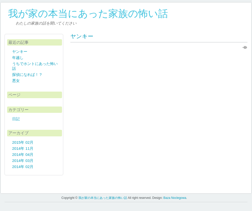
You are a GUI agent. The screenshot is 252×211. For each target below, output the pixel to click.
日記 (16, 119)
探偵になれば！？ (27, 74)
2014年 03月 (22, 160)
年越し (18, 57)
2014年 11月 (22, 148)
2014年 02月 (22, 166)
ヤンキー (81, 36)
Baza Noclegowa (174, 198)
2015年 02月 (22, 142)
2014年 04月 (22, 154)
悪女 (16, 80)
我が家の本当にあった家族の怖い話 (88, 13)
